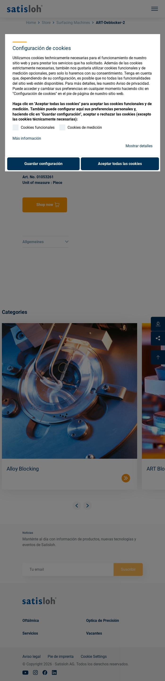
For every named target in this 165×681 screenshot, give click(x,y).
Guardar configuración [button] (43, 163)
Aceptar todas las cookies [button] (120, 163)
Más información (27, 138)
